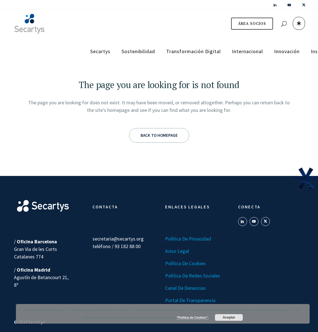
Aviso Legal (177, 251)
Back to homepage (159, 135)
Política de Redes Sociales (192, 275)
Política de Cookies (185, 263)
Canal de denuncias (185, 288)
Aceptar (229, 317)
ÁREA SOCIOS (252, 23)
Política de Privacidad (188, 239)
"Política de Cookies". (192, 317)
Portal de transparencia (190, 300)
